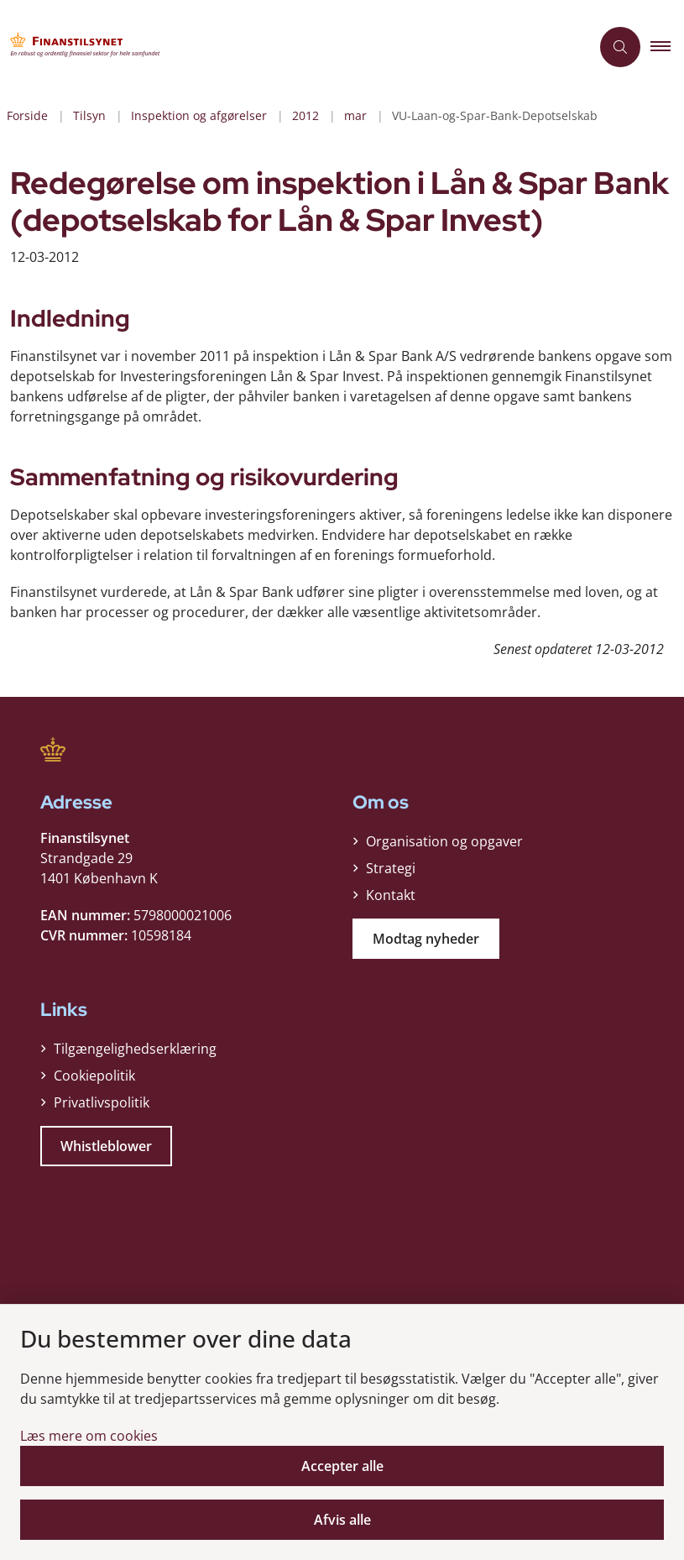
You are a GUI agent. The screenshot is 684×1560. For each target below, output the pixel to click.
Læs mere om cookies (89, 1436)
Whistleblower (106, 1146)
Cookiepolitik (94, 1075)
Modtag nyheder (426, 938)
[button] (667, 47)
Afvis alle (342, 1519)
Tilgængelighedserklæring (135, 1048)
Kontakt (390, 895)
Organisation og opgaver (444, 841)
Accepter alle (342, 1466)
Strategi (390, 868)
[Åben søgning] (620, 47)
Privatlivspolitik (101, 1102)
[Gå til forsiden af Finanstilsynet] (288, 47)
